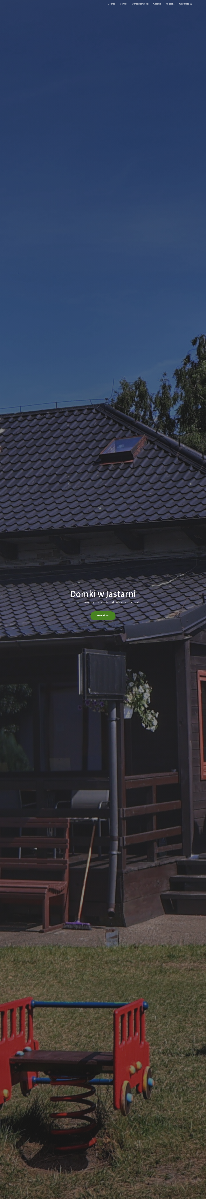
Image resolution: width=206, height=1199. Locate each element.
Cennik (123, 3)
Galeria (157, 3)
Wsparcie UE (185, 3)
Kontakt (170, 3)
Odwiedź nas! (103, 616)
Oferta (111, 3)
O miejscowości (140, 3)
